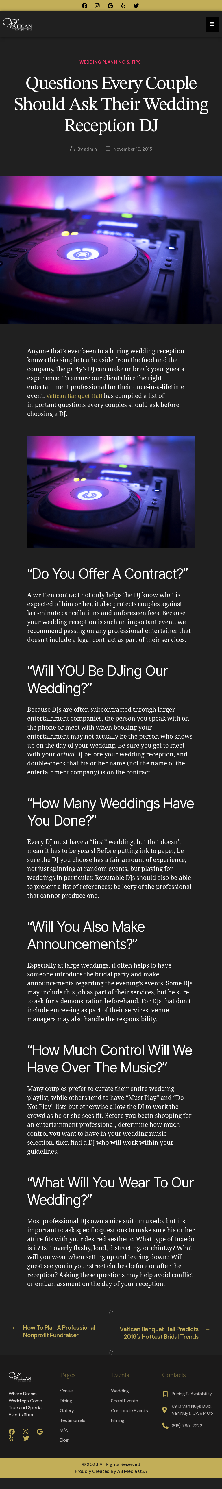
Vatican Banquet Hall (76, 397)
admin (90, 150)
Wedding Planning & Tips (111, 63)
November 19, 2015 (133, 150)
